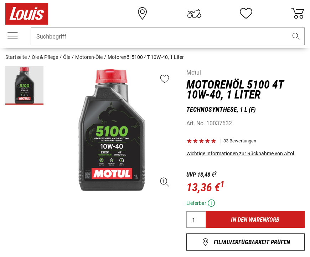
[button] (296, 36)
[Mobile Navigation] (12, 36)
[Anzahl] (196, 219)
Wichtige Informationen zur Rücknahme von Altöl (240, 153)
